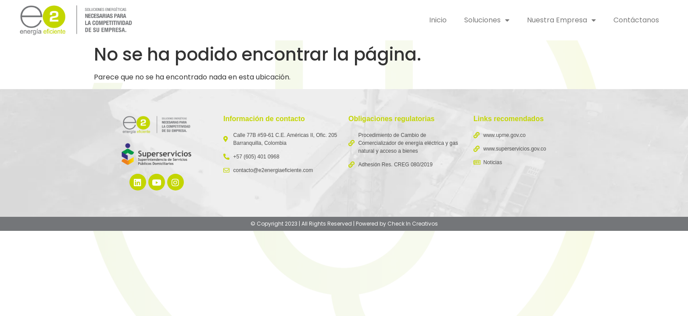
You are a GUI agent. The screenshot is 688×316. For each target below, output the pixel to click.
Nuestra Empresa (561, 20)
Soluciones (486, 20)
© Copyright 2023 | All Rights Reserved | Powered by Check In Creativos (344, 223)
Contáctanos (636, 20)
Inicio (438, 20)
